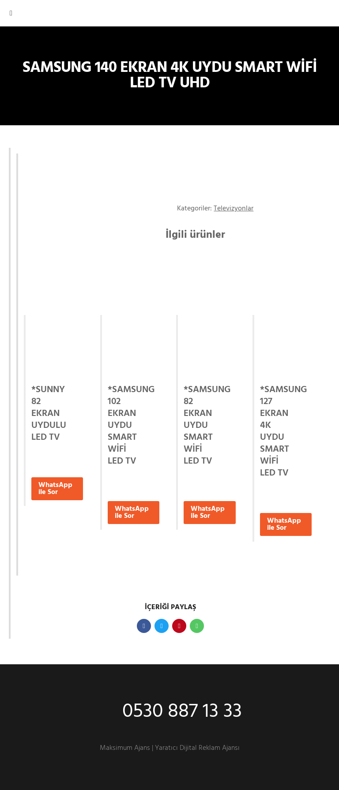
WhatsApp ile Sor (55, 488)
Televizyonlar (233, 208)
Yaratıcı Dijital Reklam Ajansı (197, 748)
